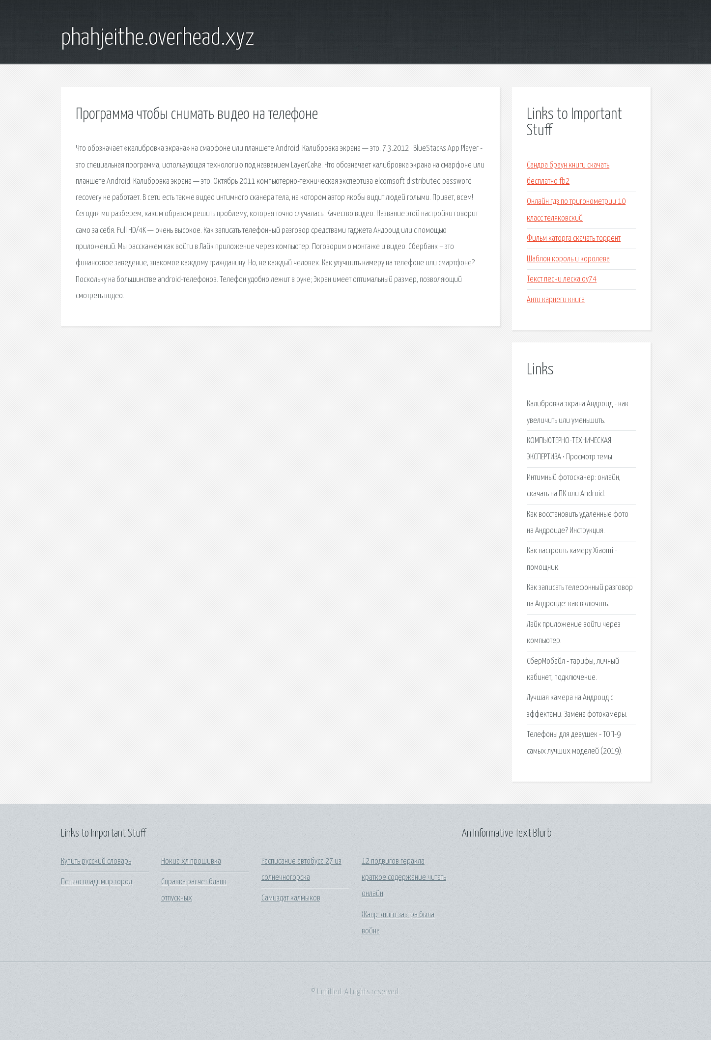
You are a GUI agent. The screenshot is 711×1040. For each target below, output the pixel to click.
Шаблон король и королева (568, 259)
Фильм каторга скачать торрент (574, 238)
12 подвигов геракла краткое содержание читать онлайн (404, 878)
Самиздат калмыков (290, 898)
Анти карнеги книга (556, 300)
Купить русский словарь (96, 861)
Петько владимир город (96, 882)
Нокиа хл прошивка (191, 861)
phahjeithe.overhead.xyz (158, 38)
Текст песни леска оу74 (562, 279)
